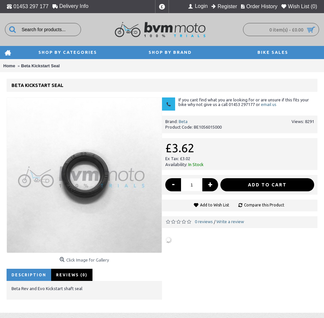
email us (268, 104)
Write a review (230, 221)
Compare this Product (264, 205)
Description (28, 275)
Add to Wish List (214, 205)
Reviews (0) (72, 275)
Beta (183, 121)
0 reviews (204, 221)
